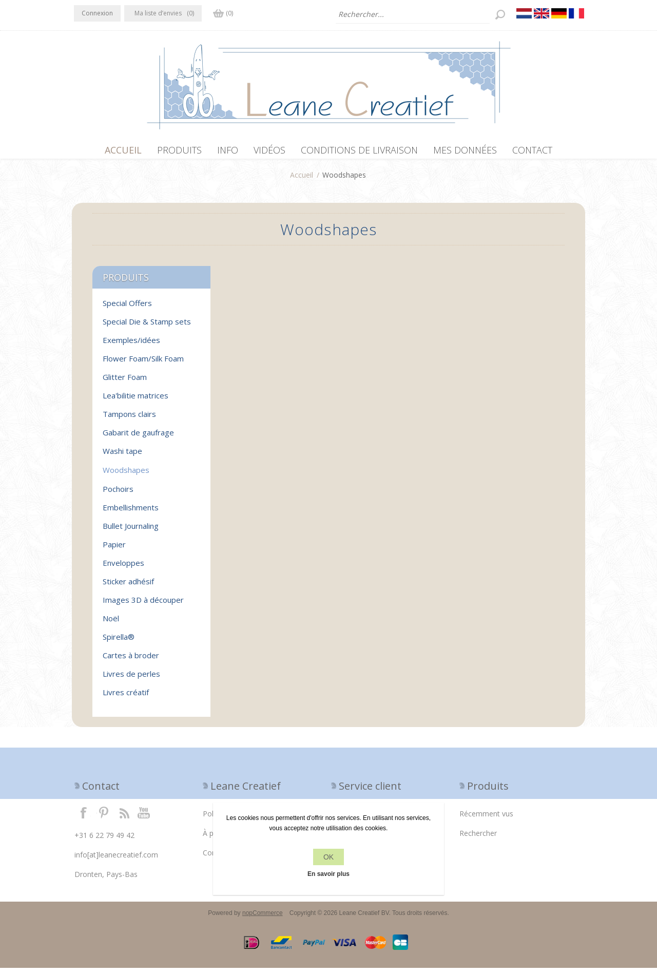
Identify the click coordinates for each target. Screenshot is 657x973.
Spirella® (118, 642)
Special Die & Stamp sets (147, 326)
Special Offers (127, 308)
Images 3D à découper (143, 605)
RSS (124, 817)
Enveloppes (123, 568)
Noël (111, 623)
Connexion (97, 13)
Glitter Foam (125, 382)
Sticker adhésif (128, 586)
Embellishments (131, 512)
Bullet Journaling (131, 531)
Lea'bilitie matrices (135, 400)
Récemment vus (486, 819)
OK (328, 857)
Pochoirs (118, 494)
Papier (114, 549)
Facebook (83, 817)
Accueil (301, 180)
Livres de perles (131, 679)
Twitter (103, 817)
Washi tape (122, 456)
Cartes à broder (131, 660)
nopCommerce (262, 918)
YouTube (144, 817)
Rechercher (478, 838)
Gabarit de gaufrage (138, 437)
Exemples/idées (131, 345)
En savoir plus (328, 873)
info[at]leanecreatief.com (116, 860)
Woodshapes (126, 475)
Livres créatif (126, 697)
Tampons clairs (129, 419)
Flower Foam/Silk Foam (143, 363)
